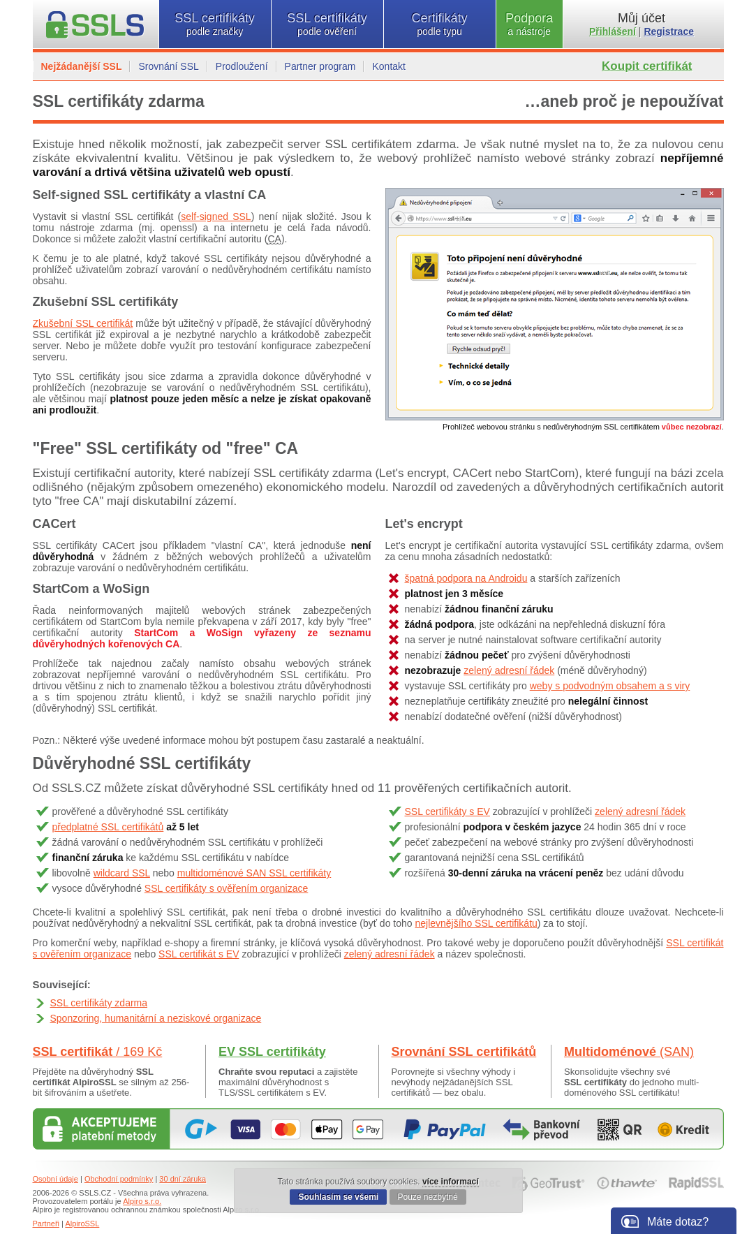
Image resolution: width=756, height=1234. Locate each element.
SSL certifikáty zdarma (99, 1002)
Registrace (669, 31)
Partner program (320, 66)
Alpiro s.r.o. (142, 1201)
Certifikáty (440, 24)
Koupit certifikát (647, 66)
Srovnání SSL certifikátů (464, 1052)
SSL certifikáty (215, 24)
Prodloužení (242, 66)
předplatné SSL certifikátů (108, 826)
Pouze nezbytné (428, 1197)
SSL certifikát (98, 1052)
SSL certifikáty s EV (447, 811)
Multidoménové (629, 1052)
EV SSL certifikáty (272, 1052)
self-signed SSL (216, 216)
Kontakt (388, 66)
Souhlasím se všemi (338, 1197)
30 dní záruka (182, 1179)
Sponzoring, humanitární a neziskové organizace (156, 1018)
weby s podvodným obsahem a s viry (610, 685)
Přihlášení (612, 31)
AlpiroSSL (82, 1223)
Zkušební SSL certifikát (83, 323)
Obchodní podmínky (118, 1179)
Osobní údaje (55, 1179)
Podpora (529, 24)
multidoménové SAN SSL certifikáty (254, 873)
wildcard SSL (122, 873)
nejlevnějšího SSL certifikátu (476, 923)
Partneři (46, 1223)
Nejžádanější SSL (81, 66)
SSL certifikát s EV (198, 954)
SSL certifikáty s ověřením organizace (226, 888)
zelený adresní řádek (509, 670)
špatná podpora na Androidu (466, 578)
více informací (450, 1182)
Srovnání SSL (168, 66)
